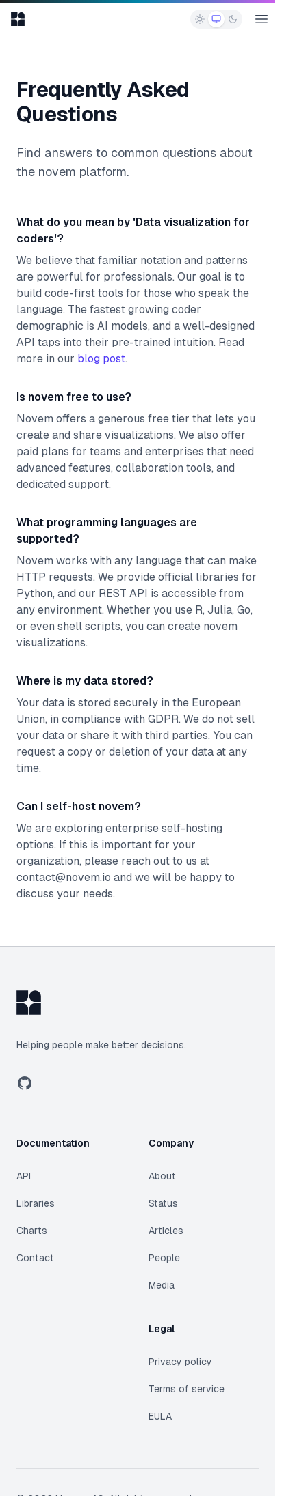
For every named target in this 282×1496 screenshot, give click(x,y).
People (164, 1257)
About (162, 1175)
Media (162, 1285)
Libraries (35, 1203)
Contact (35, 1257)
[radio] (200, 19)
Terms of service (187, 1388)
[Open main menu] (261, 19)
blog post (101, 358)
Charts (31, 1230)
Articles (166, 1230)
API (23, 1175)
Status (163, 1203)
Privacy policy (180, 1361)
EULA (160, 1416)
